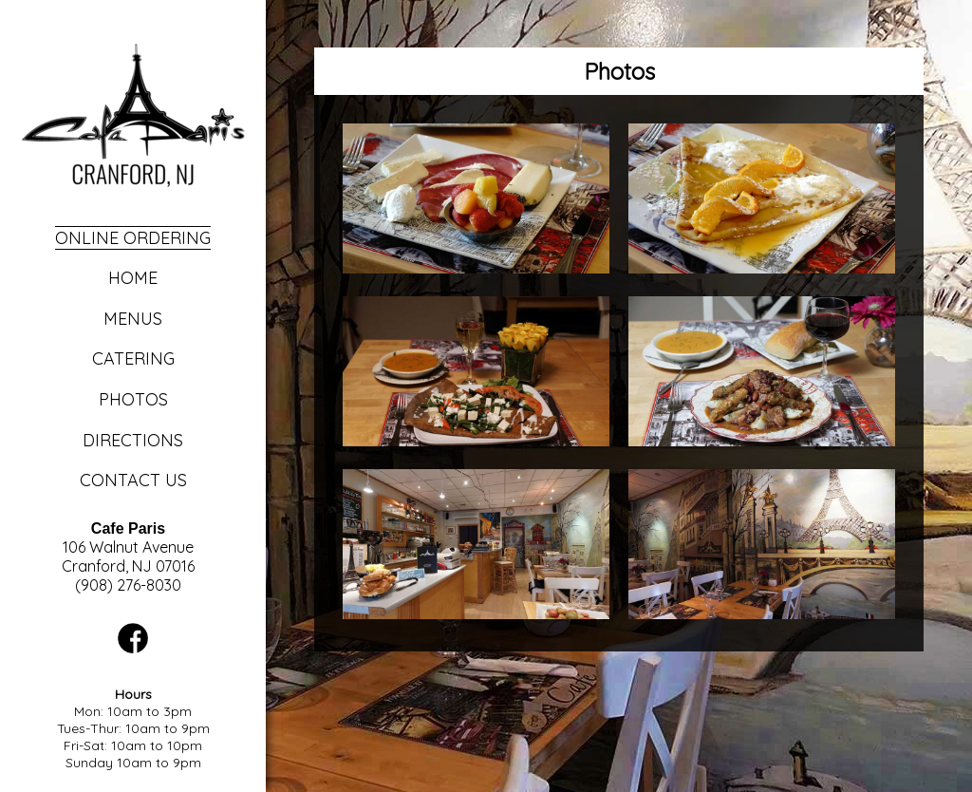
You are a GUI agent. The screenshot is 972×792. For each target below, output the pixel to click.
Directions (133, 440)
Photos (133, 399)
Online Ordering (133, 238)
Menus (132, 319)
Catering (133, 358)
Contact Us (133, 480)
